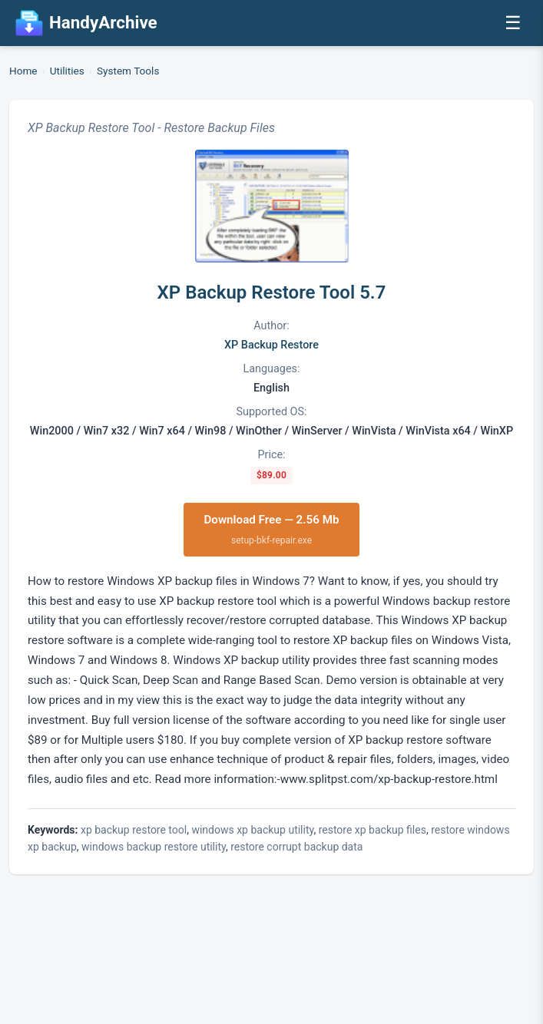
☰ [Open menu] (513, 22)
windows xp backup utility (252, 830)
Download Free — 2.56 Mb (271, 530)
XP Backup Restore (271, 345)
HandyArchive (86, 23)
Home (23, 70)
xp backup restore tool (134, 830)
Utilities (67, 70)
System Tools (128, 70)
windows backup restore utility (153, 847)
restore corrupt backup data (296, 847)
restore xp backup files (372, 830)
